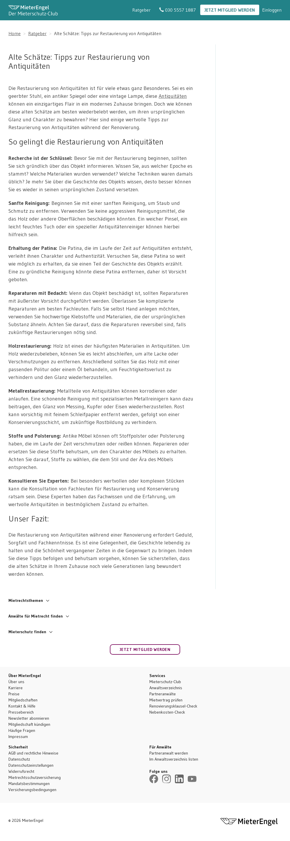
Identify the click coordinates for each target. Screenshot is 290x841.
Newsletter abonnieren (28, 718)
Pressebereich (21, 712)
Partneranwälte (162, 693)
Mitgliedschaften (22, 700)
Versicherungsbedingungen (32, 789)
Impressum (18, 736)
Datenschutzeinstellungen (30, 765)
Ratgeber (141, 10)
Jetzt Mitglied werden (230, 10)
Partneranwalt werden (168, 753)
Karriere (15, 687)
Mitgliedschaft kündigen (29, 724)
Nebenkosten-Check (167, 712)
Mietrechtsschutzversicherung (34, 777)
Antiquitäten (173, 96)
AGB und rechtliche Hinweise (33, 753)
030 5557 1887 (177, 10)
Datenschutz (19, 759)
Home (14, 33)
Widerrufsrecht (21, 771)
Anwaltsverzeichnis (165, 687)
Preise (13, 693)
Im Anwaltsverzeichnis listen (173, 759)
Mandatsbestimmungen (29, 783)
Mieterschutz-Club (165, 681)
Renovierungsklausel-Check (173, 706)
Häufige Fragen (21, 730)
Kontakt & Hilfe (21, 706)
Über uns (16, 681)
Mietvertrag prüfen (165, 700)
